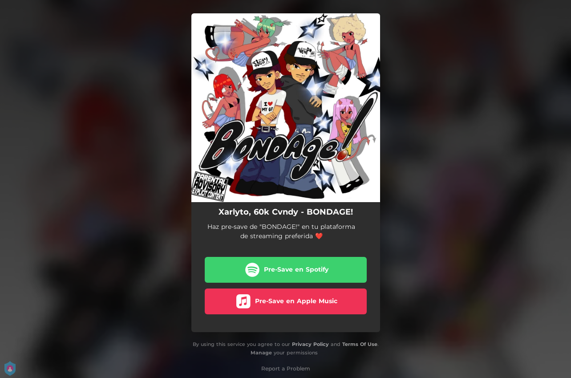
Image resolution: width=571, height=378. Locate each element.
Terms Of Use (359, 344)
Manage (261, 353)
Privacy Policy (310, 344)
